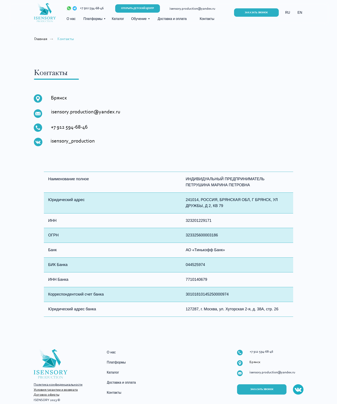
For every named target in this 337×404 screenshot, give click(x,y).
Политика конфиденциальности (58, 384)
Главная (40, 39)
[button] (256, 12)
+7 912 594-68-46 (92, 8)
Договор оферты (46, 394)
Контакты (65, 39)
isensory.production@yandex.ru (85, 112)
